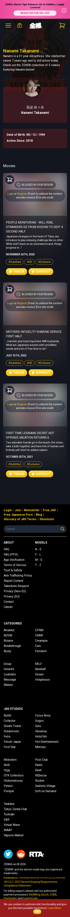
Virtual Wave (12, 825)
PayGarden (10, 898)
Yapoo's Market (14, 835)
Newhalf (40, 669)
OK (37, 911)
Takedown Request (16, 586)
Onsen (39, 674)
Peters (8, 786)
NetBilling (34, 894)
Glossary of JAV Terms (20, 519)
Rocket (39, 780)
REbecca (40, 775)
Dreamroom (11, 731)
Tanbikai (9, 804)
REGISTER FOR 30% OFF (35, 13)
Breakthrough (12, 646)
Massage (10, 679)
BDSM (8, 635)
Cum (38, 646)
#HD (29, 261)
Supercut (41, 271)
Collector (9, 721)
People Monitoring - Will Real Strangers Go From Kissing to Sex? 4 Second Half (34, 227)
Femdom (41, 651)
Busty (7, 651)
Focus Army (43, 715)
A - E (38, 549)
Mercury (40, 747)
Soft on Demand (45, 791)
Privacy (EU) (12, 596)
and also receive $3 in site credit (34, 197)
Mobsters (10, 759)
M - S (38, 560)
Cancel (8, 607)
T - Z (38, 565)
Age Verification (14, 560)
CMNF (39, 635)
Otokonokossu (13, 780)
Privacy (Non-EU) (15, 591)
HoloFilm (41, 736)
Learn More (54, 908)
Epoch (45, 894)
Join (18, 510)
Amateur (9, 630)
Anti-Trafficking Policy (18, 575)
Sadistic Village (45, 786)
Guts (38, 726)
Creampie (41, 640)
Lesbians (10, 674)
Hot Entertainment (46, 741)
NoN (7, 765)
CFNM (39, 630)
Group (7, 664)
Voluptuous (42, 679)
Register (22, 193)
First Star (10, 747)
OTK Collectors (14, 775)
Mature (8, 685)
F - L (38, 554)
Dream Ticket (12, 726)
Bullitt (7, 715)
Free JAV (49, 510)
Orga (7, 770)
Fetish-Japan (12, 741)
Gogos (39, 721)
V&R (6, 819)
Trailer (16, 271)
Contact (9, 601)
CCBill (53, 894)
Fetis (7, 736)
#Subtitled (14, 261)
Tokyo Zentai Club (15, 809)
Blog (39, 514)
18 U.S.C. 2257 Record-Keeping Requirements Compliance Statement (30, 883)
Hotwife (9, 669)
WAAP (8, 830)
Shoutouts (47, 519)
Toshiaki (9, 814)
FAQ (6, 549)
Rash (38, 770)
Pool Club (41, 759)
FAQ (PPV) (11, 554)
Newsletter (32, 510)
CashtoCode (30, 898)
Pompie (9, 791)
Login (10, 193)
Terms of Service (15, 565)
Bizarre (8, 640)
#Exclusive (44, 261)
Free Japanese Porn (18, 514)
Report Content (13, 581)
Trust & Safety (13, 570)
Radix (38, 765)
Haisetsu (41, 731)
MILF (38, 664)
